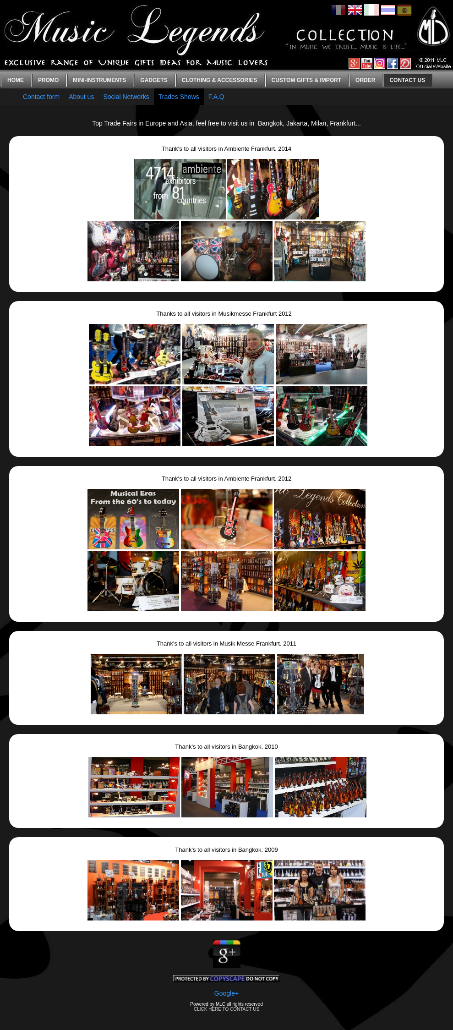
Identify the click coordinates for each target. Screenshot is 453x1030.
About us (81, 96)
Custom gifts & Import (306, 80)
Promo (48, 80)
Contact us (407, 80)
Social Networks (126, 96)
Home (15, 80)
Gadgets (153, 80)
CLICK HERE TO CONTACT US (226, 1009)
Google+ (226, 993)
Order (365, 80)
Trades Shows (178, 96)
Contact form (41, 96)
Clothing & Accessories (219, 80)
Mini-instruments (99, 80)
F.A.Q (216, 96)
